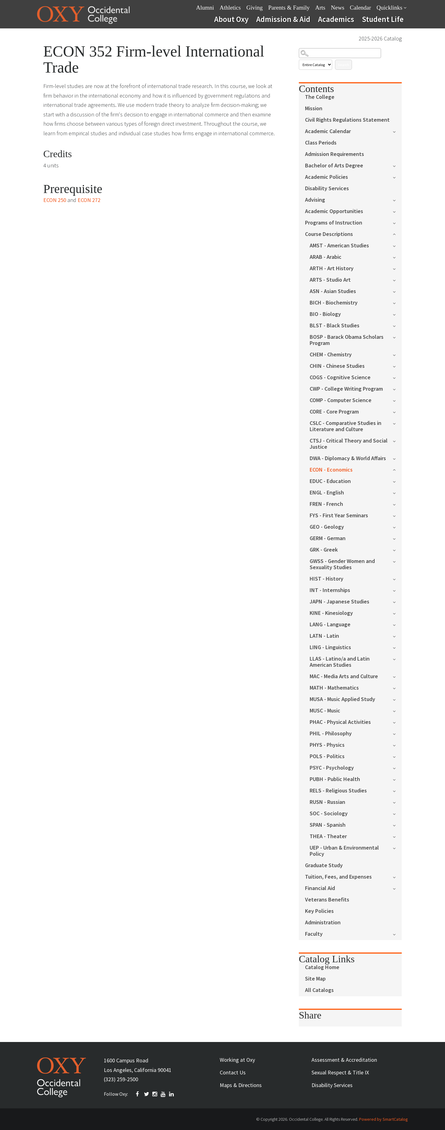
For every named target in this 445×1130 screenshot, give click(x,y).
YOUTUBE (163, 1094)
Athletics (230, 7)
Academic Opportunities (334, 211)
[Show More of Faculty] (397, 934)
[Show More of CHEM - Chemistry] (397, 354)
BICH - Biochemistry (334, 303)
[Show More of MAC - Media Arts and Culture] (397, 676)
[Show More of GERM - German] (397, 538)
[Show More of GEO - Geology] (397, 527)
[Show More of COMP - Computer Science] (397, 400)
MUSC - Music (325, 711)
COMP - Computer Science (340, 400)
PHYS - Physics (327, 745)
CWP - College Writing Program (346, 389)
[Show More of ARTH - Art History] (397, 268)
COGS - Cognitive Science (340, 377)
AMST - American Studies (339, 245)
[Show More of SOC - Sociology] (397, 813)
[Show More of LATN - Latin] (397, 636)
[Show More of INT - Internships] (397, 590)
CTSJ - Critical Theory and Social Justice (349, 444)
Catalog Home (322, 967)
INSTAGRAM (155, 1094)
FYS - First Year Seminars (339, 515)
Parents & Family (289, 7)
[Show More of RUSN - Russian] (397, 802)
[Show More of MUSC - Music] (397, 710)
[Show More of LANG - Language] (397, 624)
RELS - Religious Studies (338, 791)
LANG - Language (330, 624)
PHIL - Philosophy (331, 733)
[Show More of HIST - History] (397, 579)
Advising (315, 200)
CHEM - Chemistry (331, 354)
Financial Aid (320, 888)
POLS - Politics (327, 756)
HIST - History (326, 579)
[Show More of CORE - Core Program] (397, 411)
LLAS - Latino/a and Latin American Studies (340, 662)
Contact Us (233, 1072)
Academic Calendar (328, 131)
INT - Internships (330, 590)
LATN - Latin (324, 636)
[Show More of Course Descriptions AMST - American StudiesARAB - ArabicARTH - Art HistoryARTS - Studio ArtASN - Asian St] (397, 233)
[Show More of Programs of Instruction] (397, 222)
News (337, 7)
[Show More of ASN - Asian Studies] (397, 291)
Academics (336, 19)
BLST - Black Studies (334, 325)
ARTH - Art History (332, 268)
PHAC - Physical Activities (340, 722)
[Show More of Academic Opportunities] (397, 211)
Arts (320, 7)
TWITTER (147, 1094)
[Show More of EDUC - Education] (397, 481)
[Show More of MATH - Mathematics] (397, 688)
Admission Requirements (334, 154)
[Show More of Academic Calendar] (397, 131)
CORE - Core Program (334, 412)
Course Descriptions (329, 234)
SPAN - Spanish (327, 825)
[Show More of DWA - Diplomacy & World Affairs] (397, 458)
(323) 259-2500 (121, 1079)
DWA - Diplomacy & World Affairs (348, 458)
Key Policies (319, 911)
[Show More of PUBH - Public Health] (397, 779)
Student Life (383, 19)
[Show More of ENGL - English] (397, 492)
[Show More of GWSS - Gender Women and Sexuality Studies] (397, 561)
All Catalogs (319, 990)
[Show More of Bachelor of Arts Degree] (397, 165)
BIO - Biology (325, 314)
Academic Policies (326, 177)
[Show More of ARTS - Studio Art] (397, 280)
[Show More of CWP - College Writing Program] (397, 389)
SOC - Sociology (329, 813)
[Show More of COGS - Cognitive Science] (397, 377)
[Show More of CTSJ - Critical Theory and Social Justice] (397, 440)
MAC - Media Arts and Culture (344, 676)
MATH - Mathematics (334, 688)
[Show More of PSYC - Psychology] (397, 768)
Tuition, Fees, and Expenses (338, 877)
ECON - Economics (331, 470)
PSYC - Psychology (332, 768)
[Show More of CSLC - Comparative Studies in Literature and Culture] (397, 423)
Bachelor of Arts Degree (334, 165)
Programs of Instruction (333, 223)
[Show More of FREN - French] (397, 504)
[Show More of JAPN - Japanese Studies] (397, 601)
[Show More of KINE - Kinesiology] (397, 613)
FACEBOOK (138, 1094)
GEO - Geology (327, 527)
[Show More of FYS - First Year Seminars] (397, 515)
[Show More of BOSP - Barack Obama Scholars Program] (397, 337)
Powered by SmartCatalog (383, 1119)
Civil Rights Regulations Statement (347, 120)
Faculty (314, 934)
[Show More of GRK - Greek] (397, 549)
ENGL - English (327, 492)
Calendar (360, 7)
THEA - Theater (328, 836)
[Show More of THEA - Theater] (397, 836)
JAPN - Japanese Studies (339, 602)
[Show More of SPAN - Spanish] (397, 825)
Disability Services (327, 188)
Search (343, 64)
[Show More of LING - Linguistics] (397, 647)
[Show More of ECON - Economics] (397, 469)
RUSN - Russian (327, 802)
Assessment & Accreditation (344, 1059)
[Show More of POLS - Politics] (397, 756)
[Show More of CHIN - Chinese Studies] (397, 366)
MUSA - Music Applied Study (342, 699)
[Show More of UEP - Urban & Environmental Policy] (397, 848)
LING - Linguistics (330, 647)
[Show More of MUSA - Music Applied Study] (397, 699)
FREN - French (326, 504)
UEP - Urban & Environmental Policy (344, 851)
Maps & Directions (241, 1085)
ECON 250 (54, 200)
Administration (323, 922)
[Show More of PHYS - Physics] (397, 745)
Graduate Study (324, 865)
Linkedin (172, 1094)
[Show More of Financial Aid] (397, 888)
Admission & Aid (283, 19)
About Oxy (231, 19)
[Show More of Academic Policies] (397, 177)
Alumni (205, 7)
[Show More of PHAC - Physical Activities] (397, 722)
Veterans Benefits (327, 900)
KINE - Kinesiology (331, 613)
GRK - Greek (324, 550)
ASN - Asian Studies (333, 291)
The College (319, 97)
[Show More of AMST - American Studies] (397, 245)
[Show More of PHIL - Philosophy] (397, 733)
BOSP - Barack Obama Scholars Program (347, 340)
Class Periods (321, 143)
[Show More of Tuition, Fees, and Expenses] (397, 877)
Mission (313, 108)
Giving (254, 7)
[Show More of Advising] (397, 200)
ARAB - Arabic (325, 257)
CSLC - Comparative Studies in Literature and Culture (345, 426)
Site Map (315, 979)
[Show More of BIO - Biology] (397, 314)
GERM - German (327, 538)
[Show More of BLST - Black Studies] (397, 325)
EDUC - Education (330, 481)
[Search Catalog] (340, 53)
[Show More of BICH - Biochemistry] (397, 302)
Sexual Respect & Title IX (340, 1072)
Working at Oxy (237, 1059)
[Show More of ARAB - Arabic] (397, 257)
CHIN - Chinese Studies (337, 366)
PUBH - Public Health (335, 779)
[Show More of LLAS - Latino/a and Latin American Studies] (397, 659)
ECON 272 (89, 200)
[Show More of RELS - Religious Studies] (397, 790)
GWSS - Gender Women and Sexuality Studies (342, 564)
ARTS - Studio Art (330, 280)
